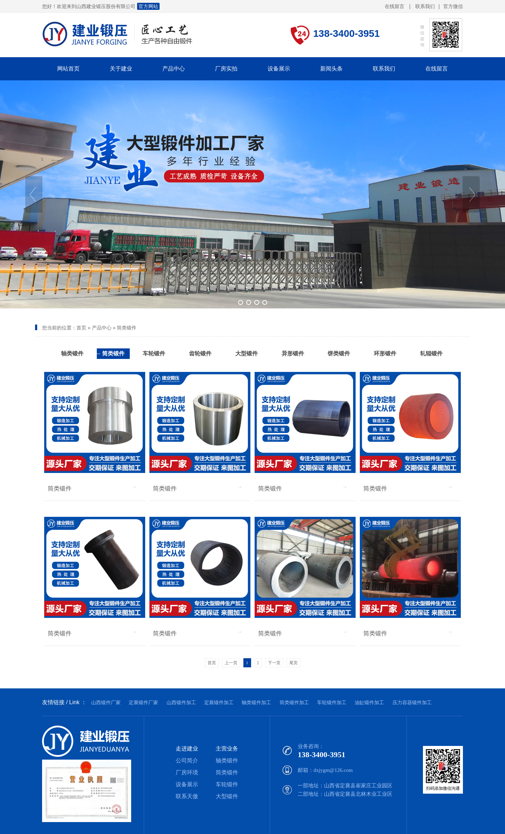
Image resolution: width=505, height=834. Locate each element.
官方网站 (148, 6)
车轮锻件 (227, 784)
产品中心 (102, 328)
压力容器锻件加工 (412, 702)
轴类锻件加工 (256, 702)
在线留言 (394, 6)
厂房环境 (187, 772)
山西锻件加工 (181, 702)
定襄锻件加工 (219, 702)
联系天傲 (187, 796)
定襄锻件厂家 (143, 702)
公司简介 (187, 760)
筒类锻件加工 (294, 702)
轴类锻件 (227, 760)
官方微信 (453, 7)
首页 (81, 328)
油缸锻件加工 (369, 702)
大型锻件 (227, 796)
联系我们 (425, 6)
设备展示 (187, 784)
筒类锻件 (126, 328)
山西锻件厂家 (106, 702)
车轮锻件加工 (331, 702)
